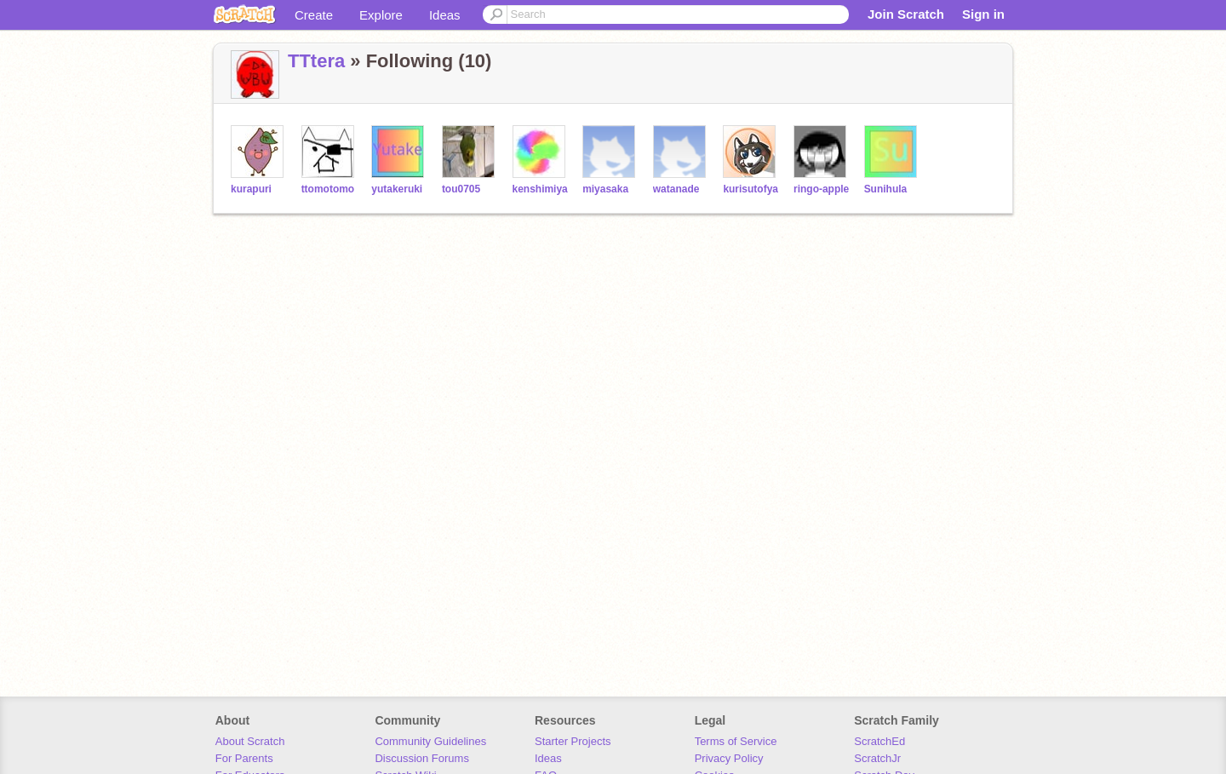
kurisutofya (750, 189)
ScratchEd (879, 741)
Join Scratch (906, 14)
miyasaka (605, 189)
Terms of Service (736, 741)
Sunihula (886, 189)
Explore (381, 15)
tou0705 (461, 189)
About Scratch (250, 741)
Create (314, 15)
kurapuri (251, 189)
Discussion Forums (422, 758)
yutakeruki (396, 189)
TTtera (316, 61)
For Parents (244, 758)
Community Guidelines (430, 741)
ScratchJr (877, 758)
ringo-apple (821, 189)
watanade (676, 189)
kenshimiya (540, 189)
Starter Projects (573, 741)
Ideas (445, 15)
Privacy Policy (729, 758)
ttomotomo (328, 189)
